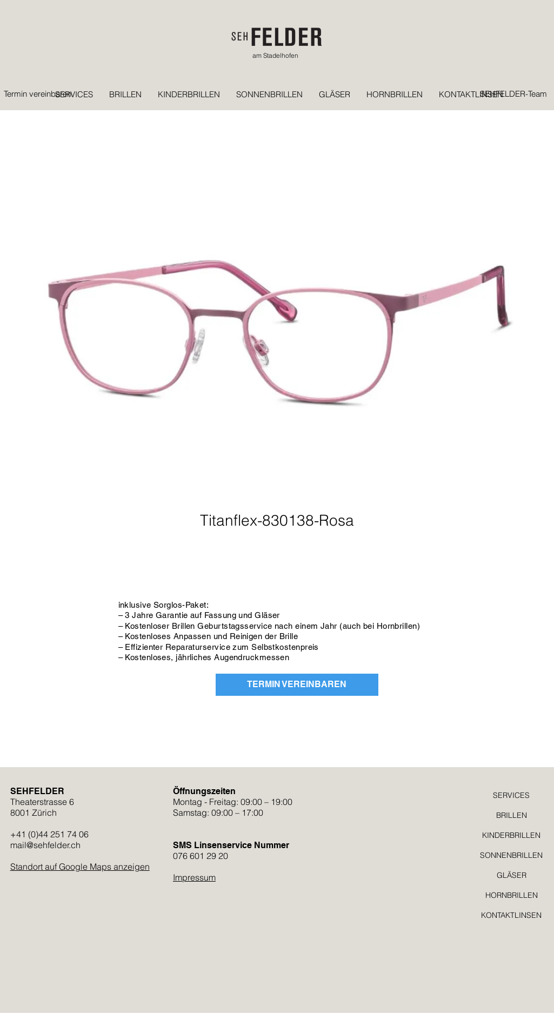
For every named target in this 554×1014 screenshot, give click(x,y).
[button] (449, 65)
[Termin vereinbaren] (40, 94)
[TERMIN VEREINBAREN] (297, 685)
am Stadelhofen (275, 55)
